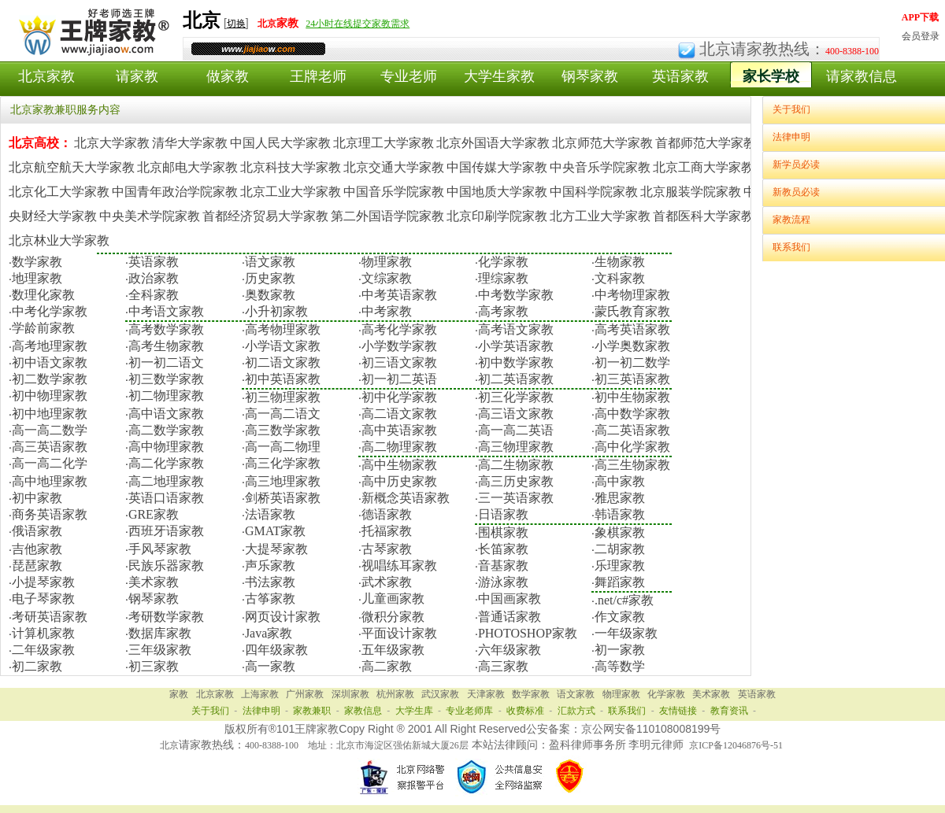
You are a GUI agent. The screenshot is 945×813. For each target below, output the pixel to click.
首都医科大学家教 (703, 216)
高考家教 (503, 311)
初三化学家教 (516, 397)
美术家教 (153, 582)
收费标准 (525, 710)
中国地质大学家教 (497, 191)
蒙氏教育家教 (632, 311)
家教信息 (363, 710)
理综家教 (503, 278)
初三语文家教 (399, 362)
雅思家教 (620, 497)
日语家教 (503, 514)
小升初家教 (276, 311)
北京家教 (46, 76)
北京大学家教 (112, 143)
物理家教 (386, 261)
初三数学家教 (166, 379)
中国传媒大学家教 (497, 167)
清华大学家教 (190, 143)
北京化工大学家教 (59, 191)
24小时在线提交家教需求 (358, 23)
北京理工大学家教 (383, 143)
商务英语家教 (49, 514)
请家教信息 (861, 76)
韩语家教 (620, 514)
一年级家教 (626, 633)
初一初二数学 (632, 362)
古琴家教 (386, 549)
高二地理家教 (166, 481)
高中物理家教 (166, 446)
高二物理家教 (399, 446)
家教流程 (791, 219)
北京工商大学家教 (703, 167)
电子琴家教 (43, 598)
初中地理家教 (49, 413)
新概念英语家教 (405, 497)
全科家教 (153, 294)
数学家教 (37, 261)
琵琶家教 (37, 565)
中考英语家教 (399, 294)
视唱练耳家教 (399, 565)
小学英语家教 (516, 346)
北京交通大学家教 (393, 167)
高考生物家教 (166, 346)
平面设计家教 (399, 633)
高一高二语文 (283, 413)
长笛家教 (503, 549)
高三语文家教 (516, 413)
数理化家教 (43, 294)
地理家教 (37, 278)
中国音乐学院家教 (393, 191)
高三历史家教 (516, 481)
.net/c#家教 (624, 600)
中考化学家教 (49, 311)
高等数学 (620, 666)
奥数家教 (270, 294)
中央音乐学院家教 (600, 167)
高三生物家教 (632, 464)
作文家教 (620, 616)
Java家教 (268, 633)
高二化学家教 (166, 463)
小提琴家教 (43, 582)
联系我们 (791, 247)
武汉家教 (440, 694)
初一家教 (620, 649)
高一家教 (270, 666)
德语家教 (386, 514)
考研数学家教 (166, 616)
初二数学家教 (49, 379)
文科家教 (620, 278)
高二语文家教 (399, 413)
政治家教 (153, 278)
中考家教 (386, 311)
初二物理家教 (166, 395)
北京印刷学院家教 (497, 216)
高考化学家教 (399, 329)
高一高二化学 (49, 463)
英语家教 (680, 76)
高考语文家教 (516, 329)
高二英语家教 (632, 430)
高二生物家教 (516, 464)
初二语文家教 (283, 362)
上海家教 (260, 694)
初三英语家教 (632, 379)
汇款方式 (576, 710)
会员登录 (920, 36)
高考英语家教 (632, 329)
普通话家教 (509, 616)
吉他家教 (37, 549)
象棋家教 (620, 532)
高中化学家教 (632, 446)
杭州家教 (395, 694)
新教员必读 (796, 192)
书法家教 (270, 582)
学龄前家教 (43, 327)
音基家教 (503, 565)
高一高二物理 (283, 446)
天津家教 (486, 694)
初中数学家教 (516, 362)
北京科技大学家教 (290, 167)
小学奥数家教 (632, 346)
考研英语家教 (49, 616)
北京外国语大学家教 (493, 143)
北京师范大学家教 (602, 143)
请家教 (137, 76)
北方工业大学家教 (600, 216)
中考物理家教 (632, 294)
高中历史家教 (399, 481)
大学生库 (414, 710)
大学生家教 (499, 76)
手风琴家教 (159, 549)
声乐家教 (270, 565)
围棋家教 (503, 532)
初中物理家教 (49, 395)
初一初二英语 (399, 379)
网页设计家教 (283, 616)
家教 (178, 694)
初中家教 (37, 497)
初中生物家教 (632, 397)
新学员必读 (796, 164)
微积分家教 (392, 616)
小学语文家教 (283, 346)
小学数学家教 (399, 346)
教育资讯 (729, 710)
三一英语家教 (516, 497)
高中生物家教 (399, 464)
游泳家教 (503, 582)
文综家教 (386, 278)
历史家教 (270, 278)
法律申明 (791, 136)
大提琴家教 (276, 549)
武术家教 (386, 582)
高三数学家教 (283, 430)
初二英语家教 (516, 379)
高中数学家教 (632, 413)
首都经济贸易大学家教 (265, 216)
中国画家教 (509, 598)
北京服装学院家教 (690, 191)
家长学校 (771, 76)
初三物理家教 (283, 397)
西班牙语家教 (166, 531)
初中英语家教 (283, 379)
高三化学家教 (283, 463)
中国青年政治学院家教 (175, 191)
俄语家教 (37, 531)
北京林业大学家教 (59, 240)
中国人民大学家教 (280, 143)
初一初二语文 (166, 362)
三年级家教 (159, 649)
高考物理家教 (283, 329)
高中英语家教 (399, 430)
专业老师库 (469, 710)
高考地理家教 (49, 346)
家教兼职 (312, 710)
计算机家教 (43, 633)
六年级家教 (509, 649)
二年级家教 (43, 649)
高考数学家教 (166, 329)
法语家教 (270, 514)
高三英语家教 (49, 446)
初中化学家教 (399, 397)
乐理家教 (620, 565)
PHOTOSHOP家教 (527, 633)
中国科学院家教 (594, 191)
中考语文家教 (166, 311)
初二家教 (37, 666)
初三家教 (153, 666)
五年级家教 (392, 649)
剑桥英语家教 (283, 497)
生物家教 (620, 261)
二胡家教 (620, 549)
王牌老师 (318, 76)
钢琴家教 (589, 76)
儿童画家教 (392, 598)
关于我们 (791, 109)
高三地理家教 (283, 481)
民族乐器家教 (166, 565)
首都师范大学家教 (705, 143)
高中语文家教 (166, 413)
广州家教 (305, 694)
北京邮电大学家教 (187, 167)
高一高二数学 (49, 430)
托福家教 (386, 531)
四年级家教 (276, 649)
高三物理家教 (516, 446)
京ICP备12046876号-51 (736, 745)
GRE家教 (153, 514)
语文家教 (270, 261)
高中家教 (620, 481)
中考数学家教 (516, 294)
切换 (236, 23)
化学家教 (503, 261)
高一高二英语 (516, 430)
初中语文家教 (49, 362)
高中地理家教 (49, 481)
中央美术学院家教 (149, 216)
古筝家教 (270, 598)
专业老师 (408, 76)
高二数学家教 (166, 430)
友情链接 (678, 710)
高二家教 (386, 666)
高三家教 (503, 666)
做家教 (227, 76)
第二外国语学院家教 (387, 216)
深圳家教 (350, 694)
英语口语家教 (166, 497)
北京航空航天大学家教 (72, 167)
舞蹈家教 (620, 582)
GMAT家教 (275, 531)
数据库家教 (159, 633)
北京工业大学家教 (290, 191)
